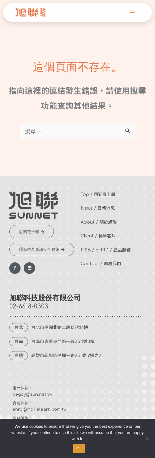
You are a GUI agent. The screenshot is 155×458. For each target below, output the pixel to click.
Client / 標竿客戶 (98, 236)
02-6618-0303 (28, 306)
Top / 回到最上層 (98, 194)
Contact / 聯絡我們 (101, 263)
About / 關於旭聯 (99, 222)
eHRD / (104, 250)
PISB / (87, 250)
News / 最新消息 (98, 208)
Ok (79, 448)
